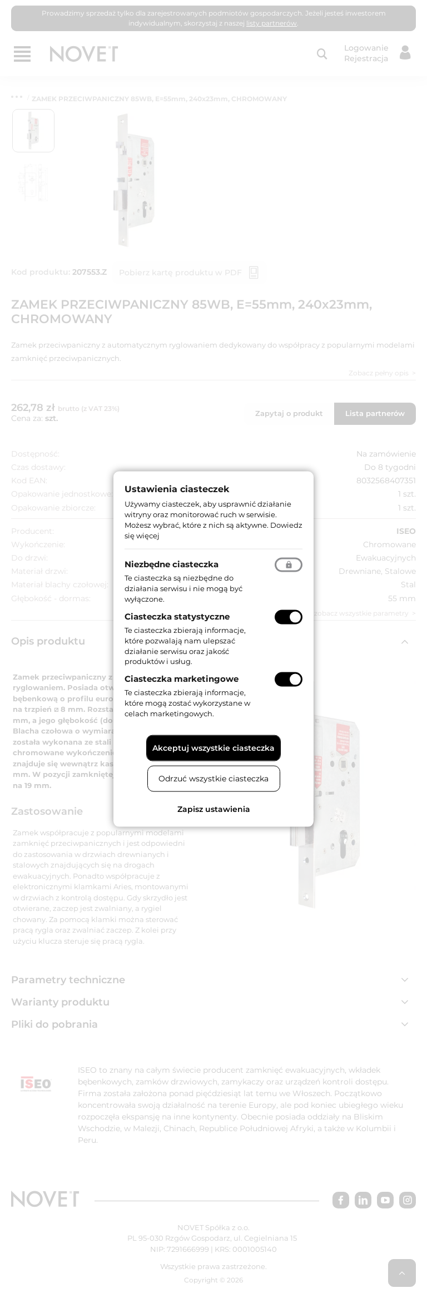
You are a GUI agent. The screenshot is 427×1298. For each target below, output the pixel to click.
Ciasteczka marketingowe (182, 678)
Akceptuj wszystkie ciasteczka (213, 747)
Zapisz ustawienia (213, 809)
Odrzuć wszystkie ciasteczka (213, 778)
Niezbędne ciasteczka (172, 564)
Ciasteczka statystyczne (177, 616)
